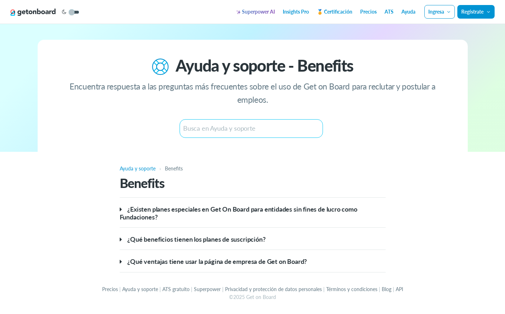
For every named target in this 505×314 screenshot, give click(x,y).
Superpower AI (256, 12)
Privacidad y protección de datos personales (273, 289)
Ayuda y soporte (140, 289)
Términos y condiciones (351, 289)
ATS (389, 12)
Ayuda (408, 12)
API (399, 289)
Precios (368, 12)
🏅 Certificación (334, 12)
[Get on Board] (33, 12)
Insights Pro (296, 12)
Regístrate (476, 12)
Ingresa (439, 12)
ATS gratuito (176, 289)
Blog (386, 289)
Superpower (207, 289)
